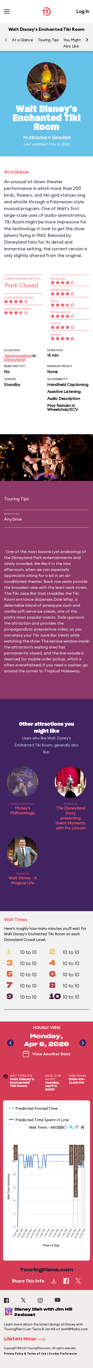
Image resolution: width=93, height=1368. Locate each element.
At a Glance (22, 40)
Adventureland (17, 355)
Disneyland (61, 137)
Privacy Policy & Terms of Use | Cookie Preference (40, 1353)
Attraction (38, 137)
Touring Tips (48, 40)
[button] (87, 40)
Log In (82, 11)
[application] (46, 1189)
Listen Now (26, 1339)
